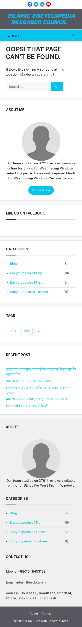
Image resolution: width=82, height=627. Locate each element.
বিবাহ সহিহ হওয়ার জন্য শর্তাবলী (27, 406)
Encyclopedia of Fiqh (26, 273)
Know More (41, 190)
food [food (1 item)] (27, 331)
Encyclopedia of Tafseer (29, 292)
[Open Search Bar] (73, 35)
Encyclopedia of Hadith (28, 282)
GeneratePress (57, 621)
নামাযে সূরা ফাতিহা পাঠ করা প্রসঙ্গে (28, 381)
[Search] (57, 86)
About (34, 613)
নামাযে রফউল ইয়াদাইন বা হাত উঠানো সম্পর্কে (36, 399)
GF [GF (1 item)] (39, 331)
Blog (13, 264)
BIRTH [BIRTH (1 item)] (13, 331)
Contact (47, 613)
